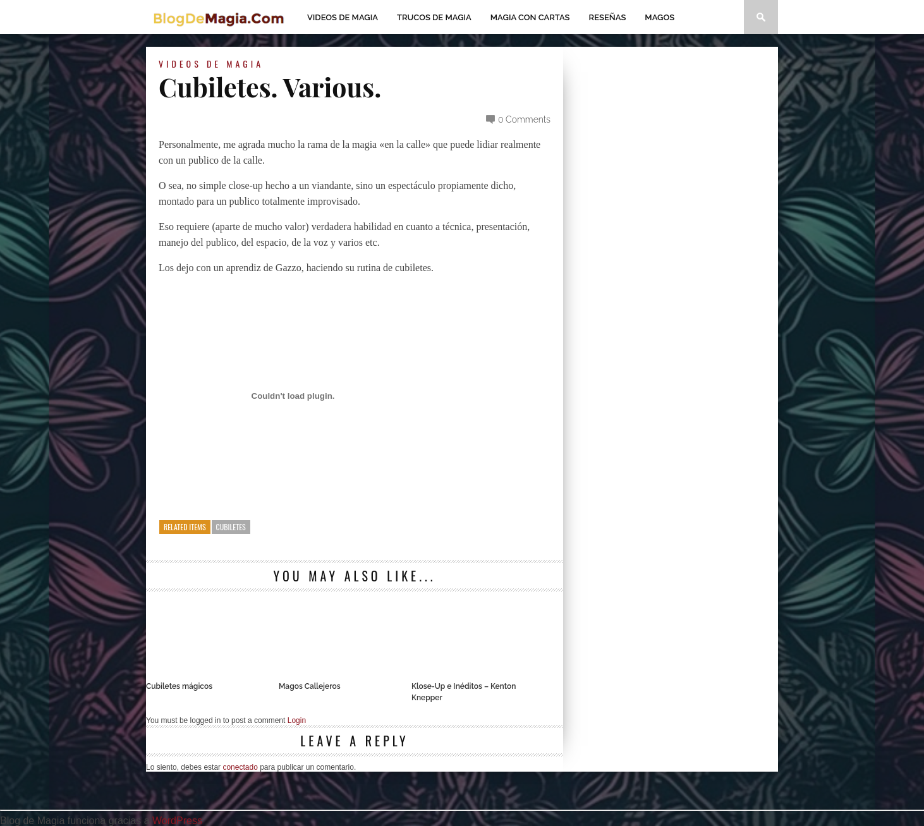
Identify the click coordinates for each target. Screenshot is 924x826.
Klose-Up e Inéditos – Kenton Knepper (463, 692)
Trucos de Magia (434, 17)
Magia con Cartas (530, 17)
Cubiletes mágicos (179, 686)
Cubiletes (231, 526)
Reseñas (607, 17)
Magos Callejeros (310, 686)
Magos (659, 17)
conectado (239, 767)
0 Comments (524, 119)
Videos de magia (342, 17)
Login (297, 720)
